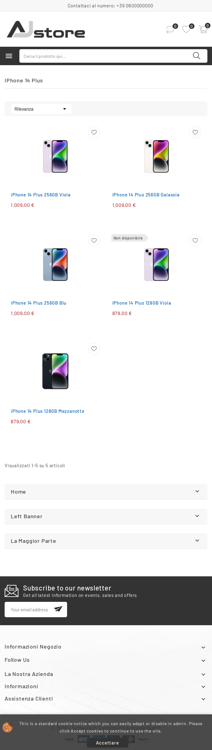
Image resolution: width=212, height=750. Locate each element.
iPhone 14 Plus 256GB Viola (41, 194)
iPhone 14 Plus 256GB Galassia (146, 194)
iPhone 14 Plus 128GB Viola (141, 303)
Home (18, 491)
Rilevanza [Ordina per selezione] (41, 108)
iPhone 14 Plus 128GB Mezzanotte (48, 411)
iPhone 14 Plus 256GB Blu (38, 303)
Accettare (107, 742)
